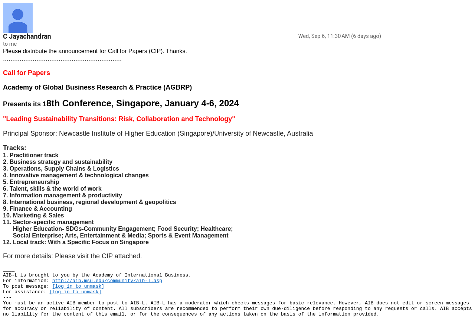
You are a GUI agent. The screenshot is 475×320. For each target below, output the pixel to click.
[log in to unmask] (78, 286)
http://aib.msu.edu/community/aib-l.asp (107, 281)
